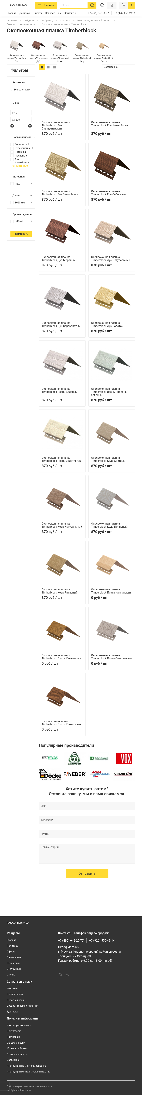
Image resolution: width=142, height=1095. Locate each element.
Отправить (87, 904)
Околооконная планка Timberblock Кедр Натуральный (62, 525)
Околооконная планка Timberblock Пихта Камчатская (111, 591)
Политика (12, 945)
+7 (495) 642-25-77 (98, 13)
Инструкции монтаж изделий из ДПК (28, 1071)
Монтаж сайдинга (17, 1048)
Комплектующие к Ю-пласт (94, 20)
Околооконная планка (21, 24)
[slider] (12, 125)
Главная (11, 13)
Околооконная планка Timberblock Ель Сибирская (108, 193)
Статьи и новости (17, 1054)
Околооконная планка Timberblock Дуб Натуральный (110, 258)
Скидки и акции (16, 1042)
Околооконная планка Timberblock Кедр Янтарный (60, 591)
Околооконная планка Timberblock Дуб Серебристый (61, 324)
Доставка (24, 13)
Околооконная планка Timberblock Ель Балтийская (60, 193)
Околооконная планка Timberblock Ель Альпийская (109, 124)
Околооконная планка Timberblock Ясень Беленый (59, 390)
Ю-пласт (65, 20)
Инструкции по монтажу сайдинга (26, 1065)
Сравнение (13, 1060)
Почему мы (13, 963)
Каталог (46, 5)
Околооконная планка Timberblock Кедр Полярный (109, 525)
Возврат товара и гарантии (22, 1005)
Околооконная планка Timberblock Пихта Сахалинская (111, 657)
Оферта (11, 951)
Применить (21, 233)
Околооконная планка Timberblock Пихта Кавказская (61, 657)
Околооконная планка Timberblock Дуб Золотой (107, 324)
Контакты (70, 13)
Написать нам (53, 13)
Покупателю (14, 1031)
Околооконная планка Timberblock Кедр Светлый (108, 459)
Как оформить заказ (19, 1025)
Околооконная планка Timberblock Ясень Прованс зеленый (109, 392)
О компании (14, 957)
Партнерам (13, 1036)
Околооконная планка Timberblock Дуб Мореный (58, 258)
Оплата (38, 13)
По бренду (47, 20)
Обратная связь (16, 1000)
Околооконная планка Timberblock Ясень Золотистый (62, 459)
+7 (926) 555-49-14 (124, 13)
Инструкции (14, 969)
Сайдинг (28, 20)
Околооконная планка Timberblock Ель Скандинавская (56, 125)
